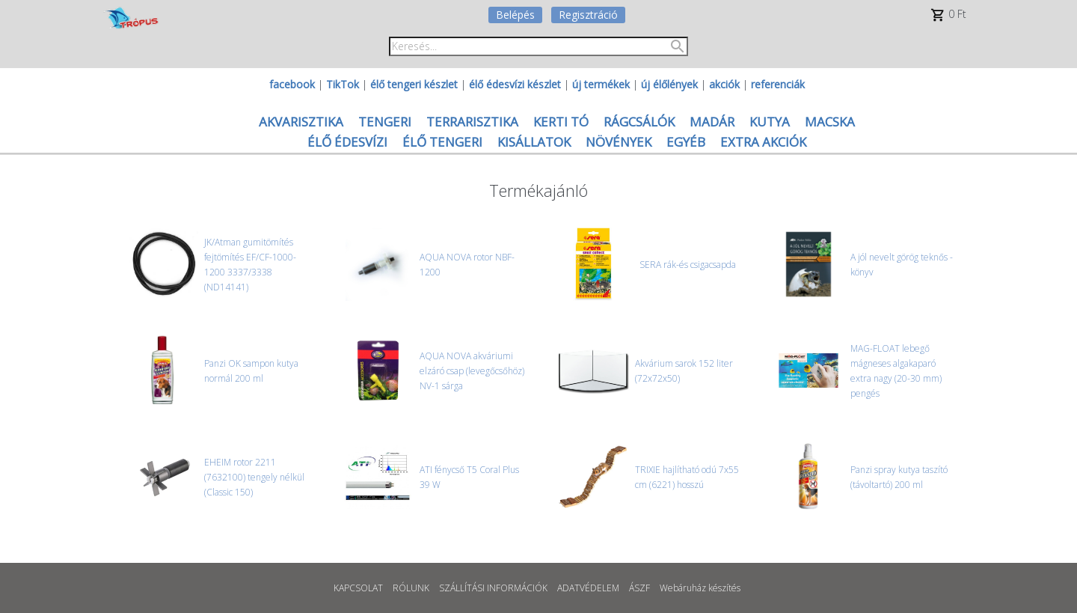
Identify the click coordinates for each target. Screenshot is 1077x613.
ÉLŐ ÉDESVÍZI (347, 141)
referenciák (778, 84)
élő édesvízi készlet (515, 84)
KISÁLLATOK (534, 141)
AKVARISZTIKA (301, 121)
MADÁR (712, 121)
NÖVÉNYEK (618, 141)
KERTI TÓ (561, 121)
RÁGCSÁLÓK (639, 121)
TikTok (342, 84)
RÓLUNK (411, 588)
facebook (292, 84)
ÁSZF (639, 588)
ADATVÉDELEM (588, 588)
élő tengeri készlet (414, 84)
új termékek (601, 84)
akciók (724, 84)
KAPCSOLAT (358, 588)
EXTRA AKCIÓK (763, 141)
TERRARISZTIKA (472, 121)
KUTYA (769, 121)
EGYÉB (685, 141)
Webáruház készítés (700, 588)
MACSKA (830, 121)
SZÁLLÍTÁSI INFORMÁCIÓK (493, 588)
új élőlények (669, 84)
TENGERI (384, 121)
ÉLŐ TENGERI (442, 141)
